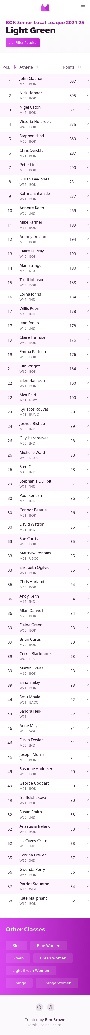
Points (72, 67)
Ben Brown (55, 1019)
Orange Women (56, 983)
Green (18, 958)
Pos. (10, 67)
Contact (56, 1025)
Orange (19, 983)
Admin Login (37, 1025)
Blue (16, 945)
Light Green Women (30, 970)
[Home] (45, 7)
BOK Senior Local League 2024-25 (45, 22)
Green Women (53, 958)
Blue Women (48, 945)
